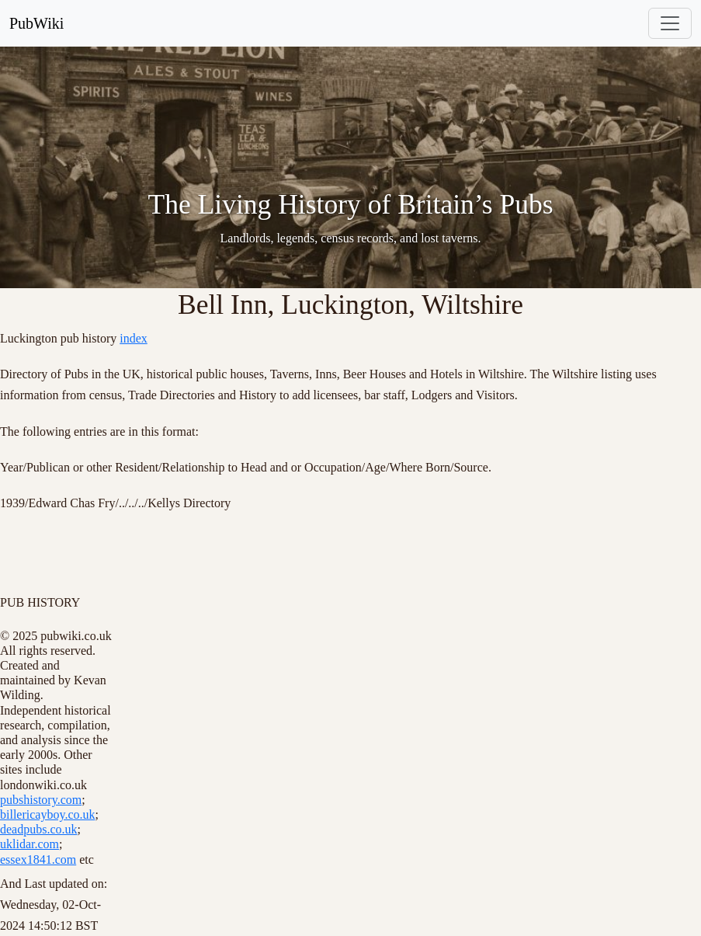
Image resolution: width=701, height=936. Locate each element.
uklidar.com (29, 844)
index (133, 338)
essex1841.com (38, 859)
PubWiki (36, 23)
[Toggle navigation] (670, 23)
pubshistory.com (41, 799)
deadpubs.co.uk (39, 829)
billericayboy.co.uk (47, 814)
